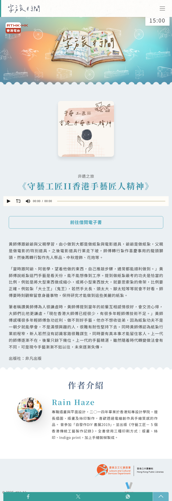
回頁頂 (161, 496)
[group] (28, 201)
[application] (86, 201)
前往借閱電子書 (86, 222)
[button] (8, 201)
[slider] (111, 201)
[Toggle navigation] (162, 8)
